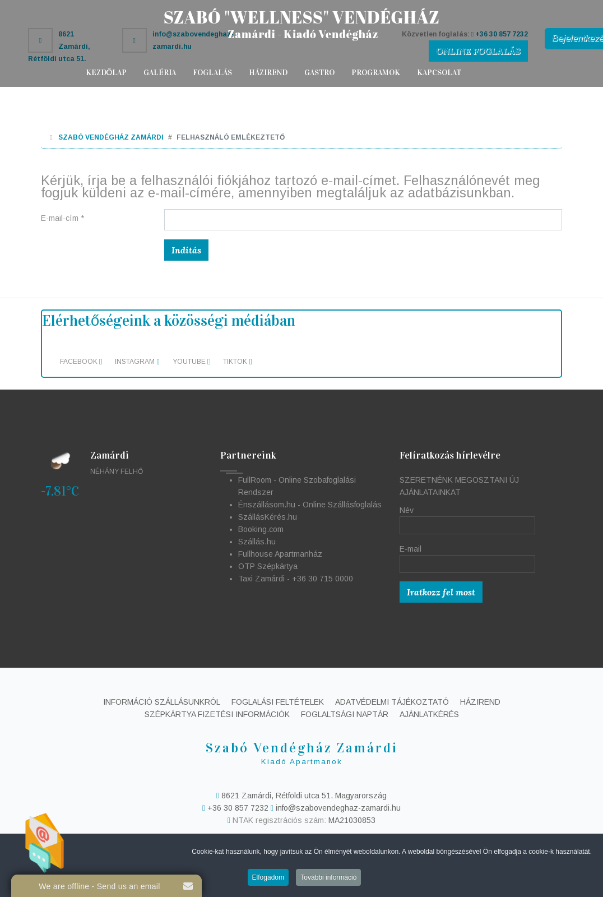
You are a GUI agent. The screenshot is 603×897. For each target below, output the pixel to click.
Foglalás (212, 72)
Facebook (81, 362)
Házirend (268, 72)
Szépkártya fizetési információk (217, 714)
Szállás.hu (257, 541)
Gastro (319, 72)
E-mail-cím (62, 218)
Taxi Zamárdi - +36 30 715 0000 (295, 578)
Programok (375, 72)
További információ (328, 880)
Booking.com (261, 529)
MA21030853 (351, 820)
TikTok (237, 362)
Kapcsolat (439, 72)
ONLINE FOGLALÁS (478, 51)
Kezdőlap (106, 72)
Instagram (137, 362)
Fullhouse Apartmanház (280, 553)
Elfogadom (268, 880)
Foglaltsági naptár (344, 714)
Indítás (186, 250)
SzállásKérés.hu (267, 516)
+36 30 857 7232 (238, 807)
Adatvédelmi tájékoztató (392, 701)
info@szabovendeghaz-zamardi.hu (336, 807)
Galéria (159, 72)
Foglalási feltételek (277, 701)
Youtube (191, 362)
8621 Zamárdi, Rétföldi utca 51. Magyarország (303, 795)
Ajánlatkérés (429, 714)
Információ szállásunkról (161, 701)
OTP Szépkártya (268, 566)
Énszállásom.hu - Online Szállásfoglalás (310, 504)
